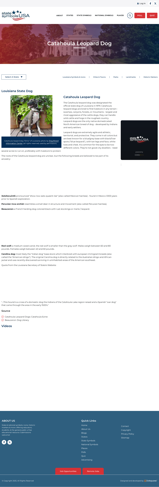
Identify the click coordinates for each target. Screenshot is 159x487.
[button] (31, 116)
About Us (85, 429)
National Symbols (104, 15)
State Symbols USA (16, 15)
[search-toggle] (130, 15)
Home (84, 425)
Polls (83, 452)
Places (120, 15)
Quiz (83, 456)
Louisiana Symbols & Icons (74, 77)
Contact (125, 426)
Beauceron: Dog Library (17, 320)
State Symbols (84, 15)
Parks (115, 77)
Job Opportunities (68, 471)
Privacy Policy (127, 434)
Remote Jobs (93, 471)
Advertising (86, 460)
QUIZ (152, 15)
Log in (143, 3)
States (69, 15)
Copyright (126, 430)
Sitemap (125, 438)
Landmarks (131, 77)
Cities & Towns (99, 77)
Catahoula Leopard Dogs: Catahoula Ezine (26, 316)
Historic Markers (151, 77)
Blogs (84, 433)
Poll (139, 15)
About (59, 15)
